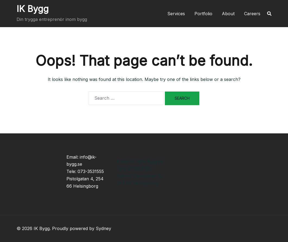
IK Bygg (33, 9)
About (228, 13)
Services (176, 13)
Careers (252, 13)
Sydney (103, 228)
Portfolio (203, 13)
